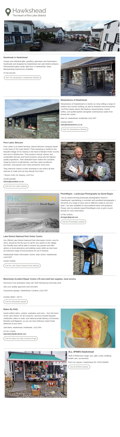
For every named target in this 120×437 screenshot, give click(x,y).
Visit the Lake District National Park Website (22, 266)
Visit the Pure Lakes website (16, 186)
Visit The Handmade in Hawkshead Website (22, 78)
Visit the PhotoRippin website (73, 222)
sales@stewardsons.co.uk (71, 125)
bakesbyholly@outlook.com (14, 334)
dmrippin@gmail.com (69, 217)
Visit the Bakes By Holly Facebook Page (20, 339)
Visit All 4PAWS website (79, 367)
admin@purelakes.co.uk (13, 181)
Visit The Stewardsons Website (75, 129)
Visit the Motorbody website (15, 302)
